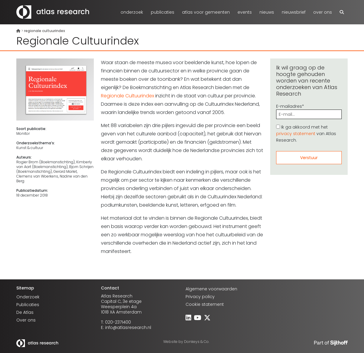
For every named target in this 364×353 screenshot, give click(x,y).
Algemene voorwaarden (211, 289)
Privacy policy (200, 297)
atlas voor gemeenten (206, 12)
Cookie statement (205, 304)
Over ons (322, 12)
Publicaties (162, 12)
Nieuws (266, 12)
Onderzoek (132, 12)
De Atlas (25, 312)
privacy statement (295, 134)
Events (245, 12)
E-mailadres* (309, 110)
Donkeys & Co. (196, 341)
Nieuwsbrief (294, 12)
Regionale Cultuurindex (127, 95)
